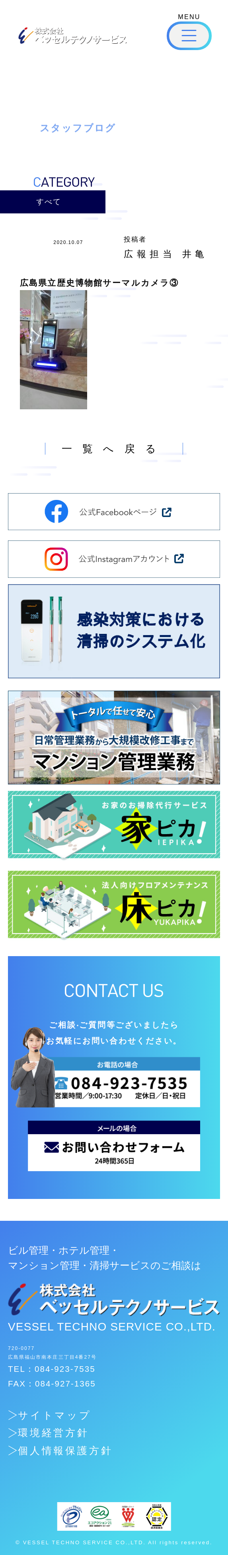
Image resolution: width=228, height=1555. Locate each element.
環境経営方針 (54, 1432)
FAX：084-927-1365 (52, 1383)
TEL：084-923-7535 (51, 1368)
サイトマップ (55, 1415)
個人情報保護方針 (65, 1450)
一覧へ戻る (114, 449)
